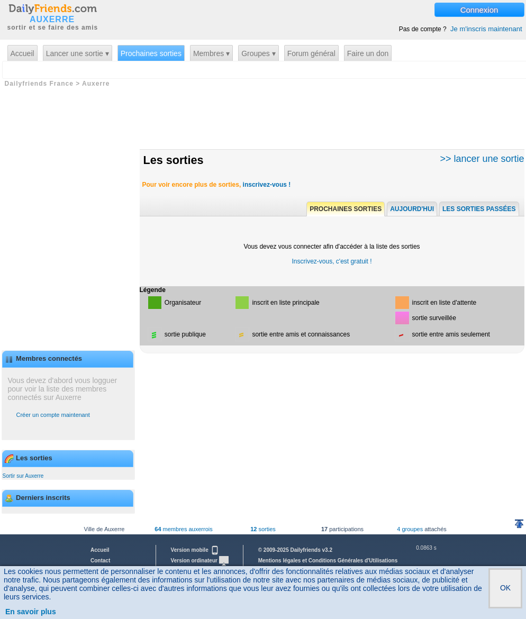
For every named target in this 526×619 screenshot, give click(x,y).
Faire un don (368, 53)
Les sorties (173, 160)
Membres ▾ (211, 53)
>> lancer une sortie (482, 158)
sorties (263, 529)
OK (505, 588)
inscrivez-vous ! (267, 184)
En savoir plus (30, 611)
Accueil (22, 53)
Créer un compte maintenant (53, 415)
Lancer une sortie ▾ (77, 53)
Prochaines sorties (151, 53)
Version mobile (195, 550)
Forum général (311, 53)
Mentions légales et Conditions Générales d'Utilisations (328, 560)
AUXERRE (52, 19)
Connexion (479, 9)
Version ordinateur (200, 560)
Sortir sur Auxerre (23, 476)
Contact (100, 560)
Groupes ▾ (258, 53)
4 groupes (410, 529)
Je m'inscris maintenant (486, 29)
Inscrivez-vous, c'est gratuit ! (331, 261)
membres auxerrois (183, 529)
